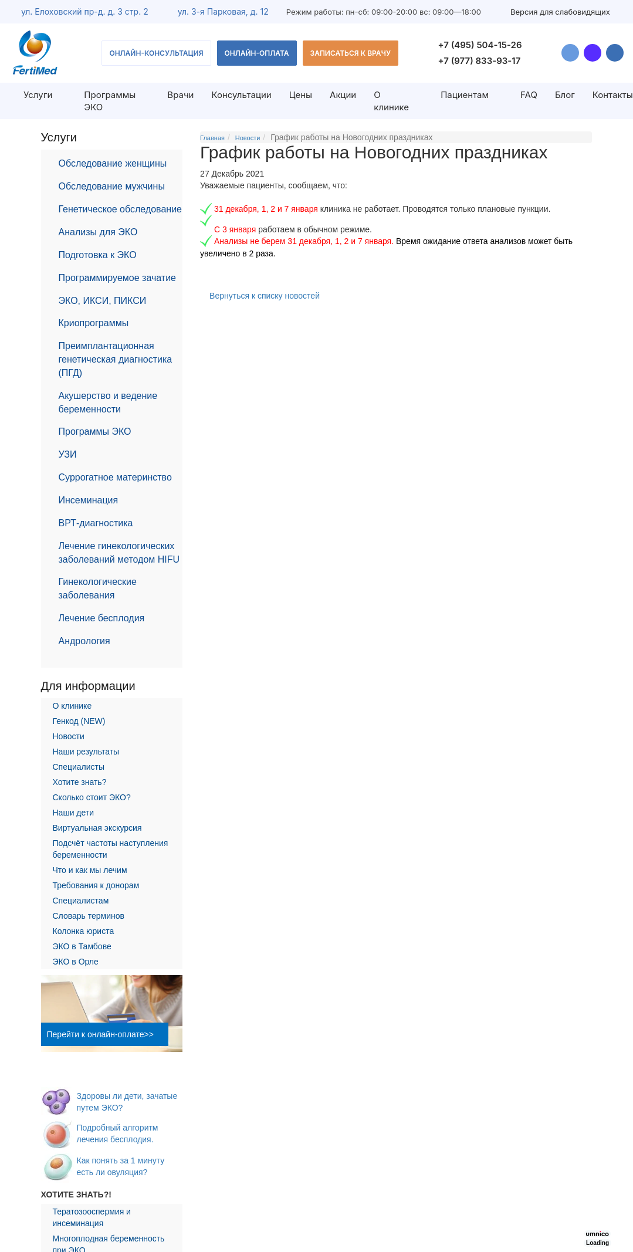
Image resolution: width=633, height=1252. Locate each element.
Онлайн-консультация (156, 53)
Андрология (84, 641)
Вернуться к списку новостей (264, 295)
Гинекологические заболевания (98, 588)
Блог (565, 94)
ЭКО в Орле (76, 961)
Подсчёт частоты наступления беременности (110, 849)
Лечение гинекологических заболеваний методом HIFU (119, 552)
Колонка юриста (83, 931)
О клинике (391, 101)
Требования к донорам (96, 885)
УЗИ (68, 454)
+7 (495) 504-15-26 (480, 44)
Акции (343, 94)
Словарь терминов (89, 916)
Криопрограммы (94, 323)
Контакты (613, 94)
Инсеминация (89, 500)
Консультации (241, 94)
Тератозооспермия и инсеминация (92, 1217)
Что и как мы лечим (90, 870)
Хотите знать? (80, 782)
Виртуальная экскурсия (97, 828)
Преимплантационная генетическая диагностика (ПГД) (115, 359)
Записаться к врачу (350, 53)
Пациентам (465, 94)
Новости (68, 736)
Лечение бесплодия (102, 618)
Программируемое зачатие (117, 278)
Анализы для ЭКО (98, 232)
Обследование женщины (113, 163)
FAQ (528, 94)
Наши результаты (86, 751)
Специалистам (81, 900)
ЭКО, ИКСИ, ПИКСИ (103, 301)
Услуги (37, 94)
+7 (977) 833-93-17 (479, 60)
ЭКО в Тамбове (82, 946)
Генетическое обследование (120, 209)
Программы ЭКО (95, 431)
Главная (212, 137)
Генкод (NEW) (79, 721)
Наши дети (73, 812)
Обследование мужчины (112, 186)
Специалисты (79, 766)
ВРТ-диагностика (96, 523)
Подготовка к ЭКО (98, 255)
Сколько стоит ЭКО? (92, 797)
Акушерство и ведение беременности (108, 402)
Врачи (180, 94)
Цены (300, 94)
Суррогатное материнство (115, 477)
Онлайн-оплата (257, 53)
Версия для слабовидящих (560, 11)
